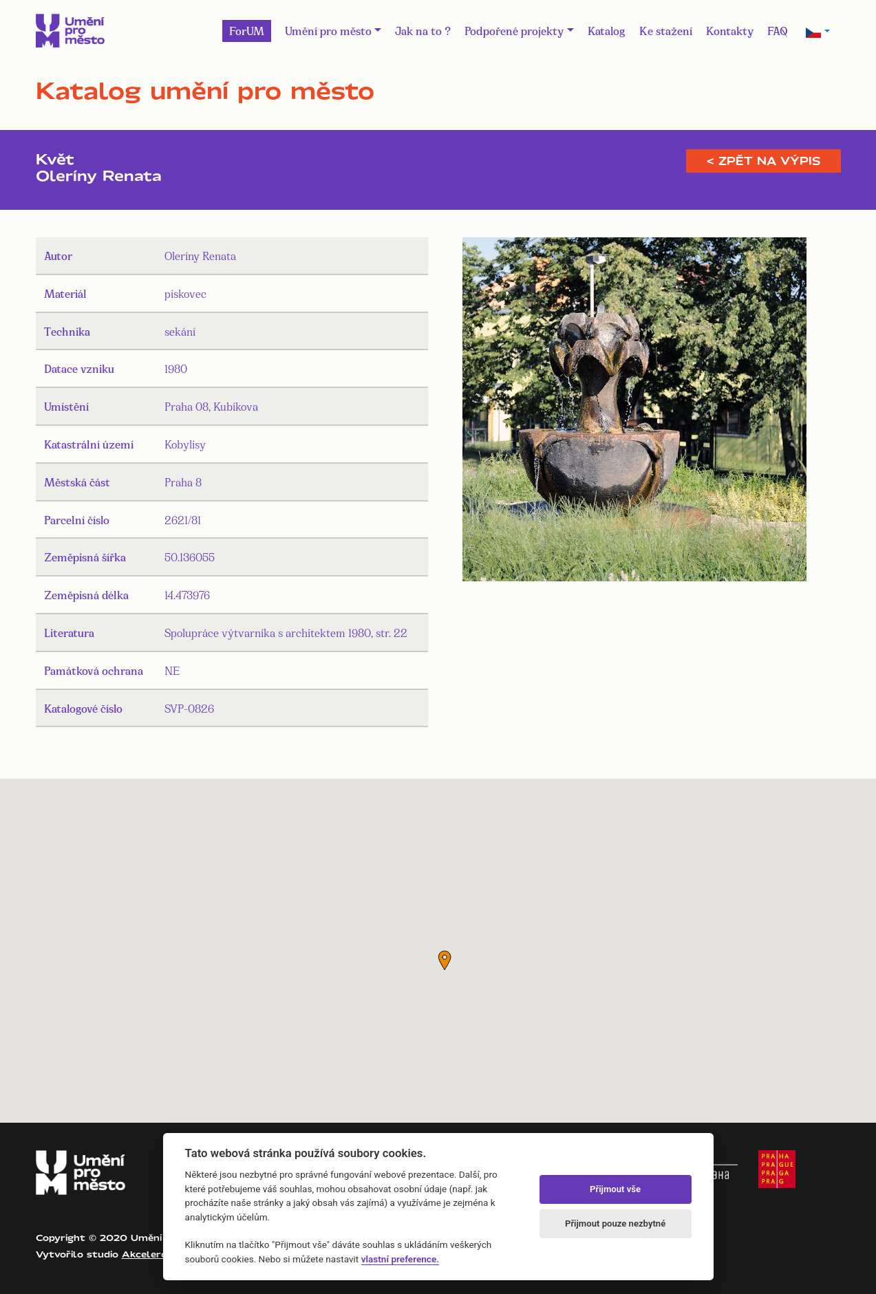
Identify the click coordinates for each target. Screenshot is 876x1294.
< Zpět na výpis (763, 161)
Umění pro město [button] (328, 30)
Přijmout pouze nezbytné (615, 1223)
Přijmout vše (615, 1189)
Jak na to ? (423, 30)
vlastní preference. (400, 1258)
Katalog (607, 30)
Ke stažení (665, 30)
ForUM (246, 30)
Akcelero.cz (151, 1254)
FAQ (777, 30)
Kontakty (730, 30)
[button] (444, 960)
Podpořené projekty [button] (514, 30)
